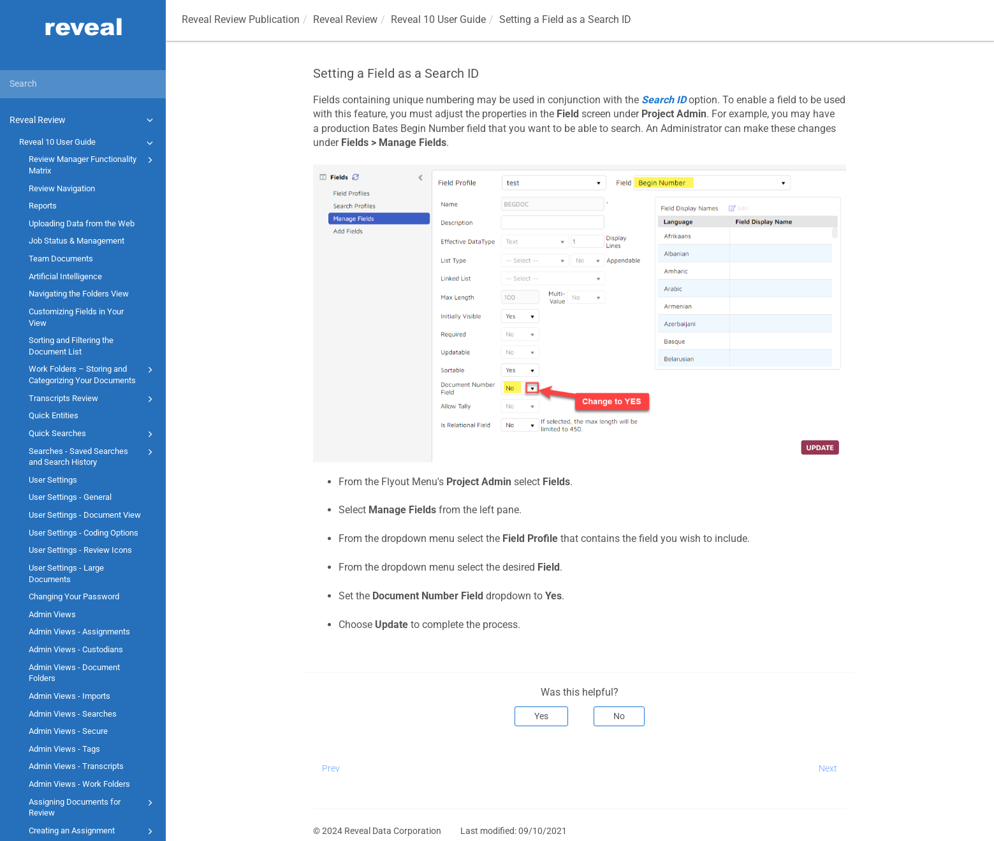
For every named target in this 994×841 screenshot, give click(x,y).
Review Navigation (62, 188)
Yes (541, 716)
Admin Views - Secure (68, 731)
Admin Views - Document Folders (74, 673)
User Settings (53, 480)
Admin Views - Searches (73, 714)
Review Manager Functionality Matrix (93, 164)
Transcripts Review (93, 399)
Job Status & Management (76, 240)
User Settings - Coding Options (83, 533)
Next (828, 768)
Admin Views (52, 614)
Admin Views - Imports (69, 696)
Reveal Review (83, 120)
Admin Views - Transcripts (76, 766)
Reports (43, 205)
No (619, 716)
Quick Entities (53, 415)
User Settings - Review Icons (80, 550)
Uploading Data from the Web (82, 223)
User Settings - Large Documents (66, 573)
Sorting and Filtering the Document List (71, 345)
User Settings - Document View (85, 515)
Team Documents (61, 258)
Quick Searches (93, 434)
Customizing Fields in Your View (76, 317)
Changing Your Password (74, 596)
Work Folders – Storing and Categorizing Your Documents (93, 374)
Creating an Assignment (93, 831)
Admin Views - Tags (64, 749)
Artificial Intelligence (65, 276)
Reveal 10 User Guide (88, 143)
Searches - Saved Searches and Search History (93, 456)
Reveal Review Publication (241, 19)
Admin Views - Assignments (79, 631)
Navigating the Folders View (79, 293)
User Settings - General (70, 497)
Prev (331, 768)
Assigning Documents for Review (93, 807)
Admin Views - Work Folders (79, 784)
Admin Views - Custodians (76, 649)
